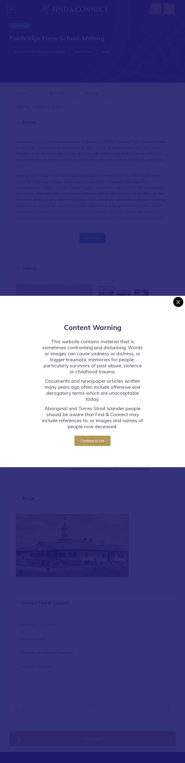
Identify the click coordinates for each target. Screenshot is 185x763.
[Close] (178, 302)
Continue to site (92, 441)
